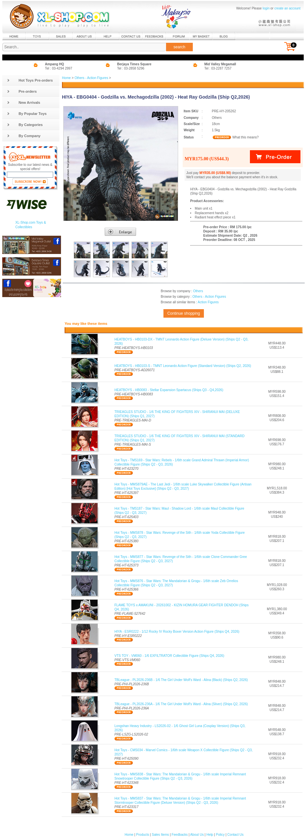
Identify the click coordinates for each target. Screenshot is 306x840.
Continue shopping (183, 313)
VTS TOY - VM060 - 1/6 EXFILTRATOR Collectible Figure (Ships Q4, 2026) (169, 656)
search (179, 47)
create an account (287, 8)
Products (142, 834)
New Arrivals (23, 102)
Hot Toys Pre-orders (30, 80)
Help (210, 834)
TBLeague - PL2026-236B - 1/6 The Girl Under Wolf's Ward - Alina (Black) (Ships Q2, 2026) (181, 680)
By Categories (25, 124)
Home (66, 78)
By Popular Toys (27, 113)
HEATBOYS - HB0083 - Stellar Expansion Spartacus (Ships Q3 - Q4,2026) (169, 390)
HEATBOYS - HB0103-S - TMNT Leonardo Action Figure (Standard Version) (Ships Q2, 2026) (183, 366)
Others (198, 291)
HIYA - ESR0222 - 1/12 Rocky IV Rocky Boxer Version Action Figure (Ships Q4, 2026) (177, 631)
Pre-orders (22, 91)
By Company (23, 135)
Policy (220, 834)
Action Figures (208, 302)
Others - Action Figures (91, 78)
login (266, 8)
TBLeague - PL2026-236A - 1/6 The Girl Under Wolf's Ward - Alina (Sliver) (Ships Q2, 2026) (181, 704)
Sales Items (160, 834)
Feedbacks (180, 834)
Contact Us (235, 834)
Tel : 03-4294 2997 (58, 68)
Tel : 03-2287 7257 (218, 68)
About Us (197, 834)
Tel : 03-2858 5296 (131, 68)
